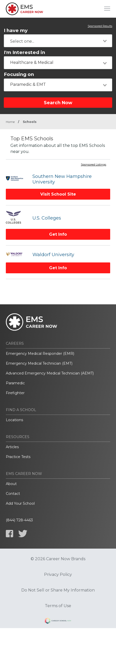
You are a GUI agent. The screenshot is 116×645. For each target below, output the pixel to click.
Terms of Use (58, 605)
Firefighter (15, 393)
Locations (14, 420)
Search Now (58, 102)
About (11, 483)
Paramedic (15, 383)
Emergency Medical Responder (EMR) (40, 353)
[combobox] (58, 41)
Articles (12, 447)
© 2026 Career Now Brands (58, 558)
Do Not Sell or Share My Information (58, 590)
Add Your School (20, 503)
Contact (13, 493)
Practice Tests (18, 456)
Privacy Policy (58, 574)
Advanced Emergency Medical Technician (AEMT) (50, 373)
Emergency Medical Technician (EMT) (39, 363)
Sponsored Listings (93, 165)
